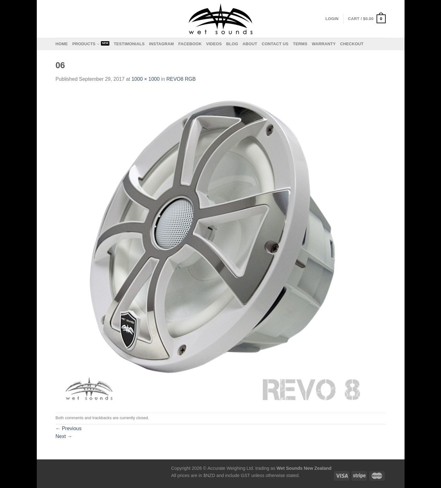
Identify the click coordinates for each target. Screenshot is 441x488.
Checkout (352, 43)
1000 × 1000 (145, 79)
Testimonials (129, 43)
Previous (69, 428)
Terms (300, 43)
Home (62, 43)
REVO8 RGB (181, 79)
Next (64, 436)
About (250, 43)
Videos (214, 43)
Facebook (190, 43)
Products (86, 44)
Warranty (324, 43)
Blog (232, 43)
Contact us (275, 43)
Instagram (161, 43)
